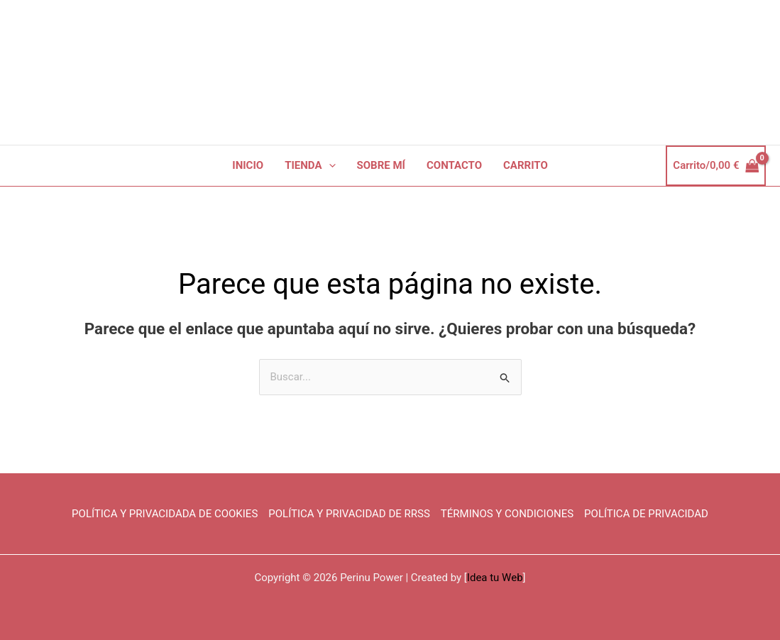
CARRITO (525, 165)
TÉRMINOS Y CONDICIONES (507, 513)
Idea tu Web (495, 577)
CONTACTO (454, 165)
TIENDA (310, 165)
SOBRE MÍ (381, 165)
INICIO (247, 165)
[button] (329, 165)
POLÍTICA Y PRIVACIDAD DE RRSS (349, 513)
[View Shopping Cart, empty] (716, 165)
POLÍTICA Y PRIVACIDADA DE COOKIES (165, 513)
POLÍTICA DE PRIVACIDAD (646, 513)
